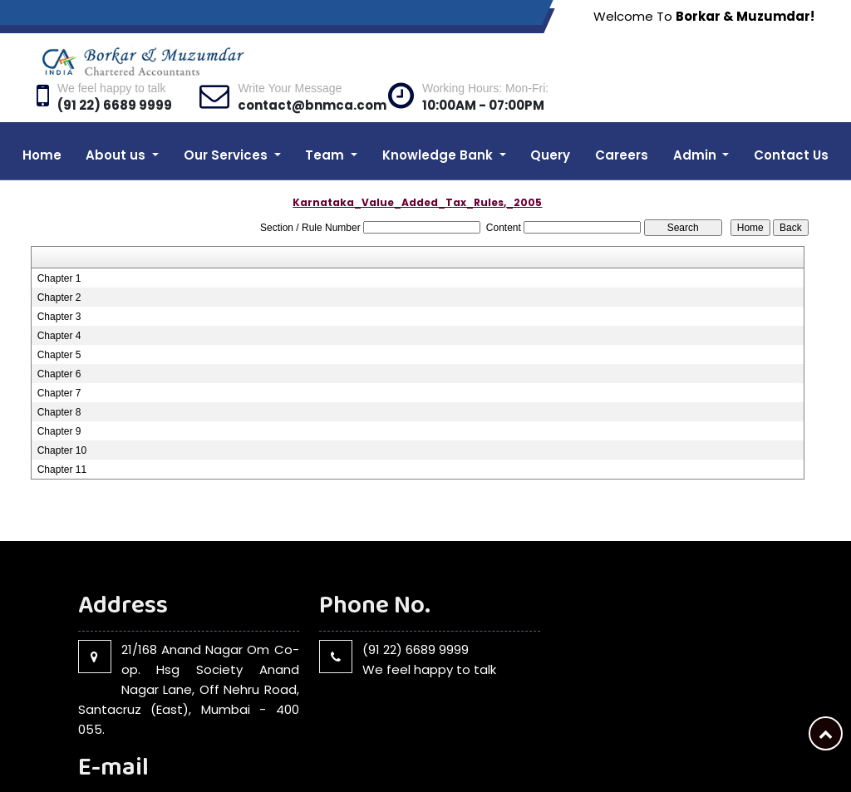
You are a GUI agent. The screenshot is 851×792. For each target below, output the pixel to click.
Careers (621, 121)
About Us (607, 753)
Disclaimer (781, 753)
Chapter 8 (59, 379)
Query (550, 121)
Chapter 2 (59, 264)
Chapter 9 (59, 398)
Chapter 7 (59, 360)
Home (41, 121)
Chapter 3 (59, 283)
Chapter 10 (61, 417)
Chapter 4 (59, 302)
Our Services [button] (227, 121)
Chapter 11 (61, 436)
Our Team (670, 753)
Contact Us (791, 121)
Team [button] (326, 121)
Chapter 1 (59, 245)
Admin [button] (696, 121)
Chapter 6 (59, 341)
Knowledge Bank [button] (439, 121)
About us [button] (117, 121)
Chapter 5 (59, 321)
